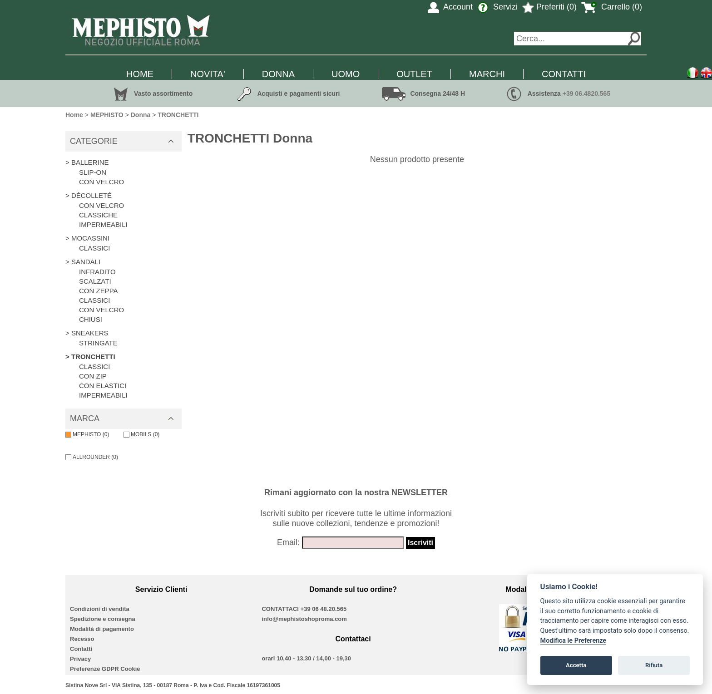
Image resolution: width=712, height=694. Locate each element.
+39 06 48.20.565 (324, 608)
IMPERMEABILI (103, 224)
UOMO (345, 74)
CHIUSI (90, 319)
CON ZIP (93, 376)
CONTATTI (564, 74)
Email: (288, 542)
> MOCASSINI (87, 238)
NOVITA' (207, 74)
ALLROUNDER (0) (91, 457)
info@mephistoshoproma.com (304, 618)
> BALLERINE (87, 162)
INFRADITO (97, 272)
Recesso (82, 638)
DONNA (278, 74)
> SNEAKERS (87, 333)
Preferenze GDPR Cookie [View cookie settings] (105, 668)
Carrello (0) (611, 6)
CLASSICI (94, 248)
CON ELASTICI (102, 385)
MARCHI (487, 74)
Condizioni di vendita (99, 608)
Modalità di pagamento (102, 628)
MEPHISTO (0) (87, 434)
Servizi (497, 6)
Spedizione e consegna (102, 618)
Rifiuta (654, 665)
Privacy (80, 658)
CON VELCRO (101, 182)
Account (450, 6)
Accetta (576, 665)
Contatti (81, 648)
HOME (139, 74)
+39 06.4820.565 (587, 93)
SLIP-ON (92, 172)
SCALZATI (95, 281)
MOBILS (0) (141, 434)
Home (74, 114)
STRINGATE (98, 343)
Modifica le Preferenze (573, 641)
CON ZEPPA (98, 291)
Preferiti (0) (549, 6)
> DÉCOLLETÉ (88, 195)
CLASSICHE (98, 215)
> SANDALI (82, 262)
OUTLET (414, 74)
